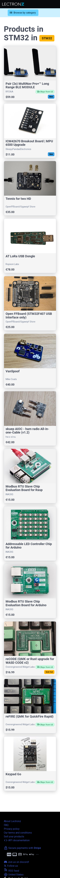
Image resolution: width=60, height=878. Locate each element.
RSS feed (11, 870)
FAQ (6, 825)
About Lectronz (12, 821)
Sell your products (14, 836)
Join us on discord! (16, 862)
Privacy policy (12, 828)
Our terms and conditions (18, 832)
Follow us (11, 865)
